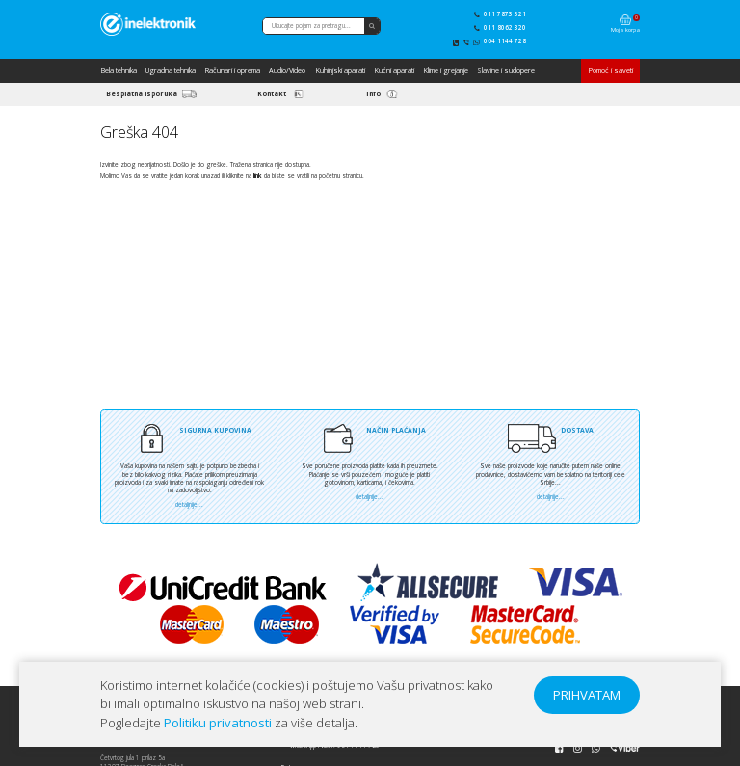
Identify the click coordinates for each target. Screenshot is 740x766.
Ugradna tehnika (170, 70)
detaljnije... (189, 504)
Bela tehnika (118, 70)
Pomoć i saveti (610, 70)
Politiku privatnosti (218, 722)
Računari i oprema (232, 70)
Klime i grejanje (445, 70)
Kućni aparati (394, 70)
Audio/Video (287, 70)
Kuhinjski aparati (340, 70)
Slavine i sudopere (506, 70)
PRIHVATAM (587, 694)
